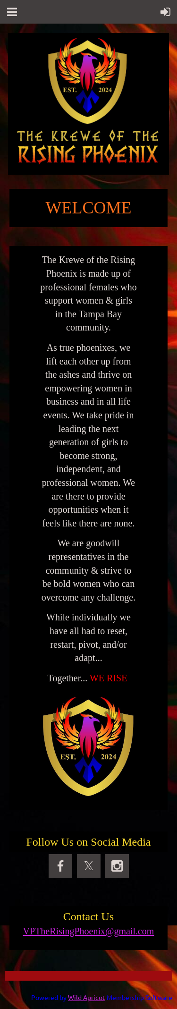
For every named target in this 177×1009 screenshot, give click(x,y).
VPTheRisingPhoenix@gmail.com (88, 931)
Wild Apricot (86, 997)
